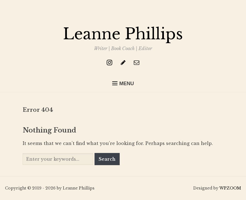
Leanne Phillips (123, 34)
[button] (123, 83)
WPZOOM (230, 188)
